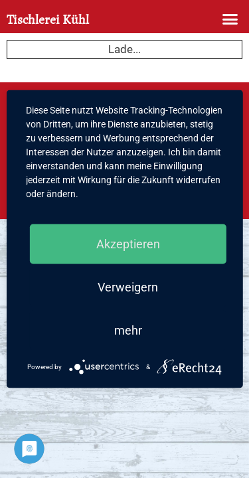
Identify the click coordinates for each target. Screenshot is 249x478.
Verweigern (128, 287)
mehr (128, 330)
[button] (230, 19)
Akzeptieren (128, 244)
